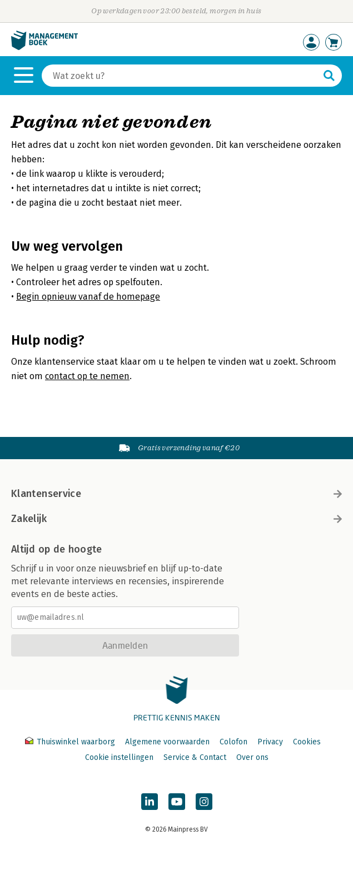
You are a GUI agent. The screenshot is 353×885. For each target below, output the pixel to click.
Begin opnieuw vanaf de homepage (88, 296)
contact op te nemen (87, 376)
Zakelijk (176, 519)
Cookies (307, 742)
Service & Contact (194, 757)
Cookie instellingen (119, 757)
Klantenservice (176, 494)
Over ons (252, 757)
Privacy (270, 742)
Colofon (233, 742)
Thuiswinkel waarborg (71, 742)
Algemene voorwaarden (167, 742)
